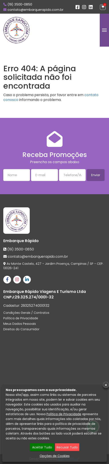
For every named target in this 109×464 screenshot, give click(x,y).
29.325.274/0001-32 (34, 297)
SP (91, 263)
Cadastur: (26, 305)
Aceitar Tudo (42, 447)
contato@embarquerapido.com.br (35, 9)
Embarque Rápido (21, 240)
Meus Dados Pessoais (19, 324)
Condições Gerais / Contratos (26, 313)
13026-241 (10, 268)
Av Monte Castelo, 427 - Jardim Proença (38, 263)
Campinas (79, 263)
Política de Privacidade (20, 318)
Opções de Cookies (55, 456)
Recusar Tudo (67, 447)
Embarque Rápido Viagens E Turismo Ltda (44, 291)
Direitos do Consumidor (21, 329)
